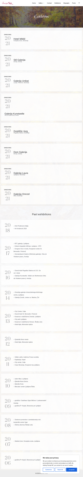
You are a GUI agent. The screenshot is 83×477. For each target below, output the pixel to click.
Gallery (41, 3)
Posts (74, 3)
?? (79, 3)
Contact (50, 3)
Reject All (60, 469)
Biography (67, 3)
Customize (48, 469)
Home (35, 3)
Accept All (71, 469)
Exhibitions (58, 3)
